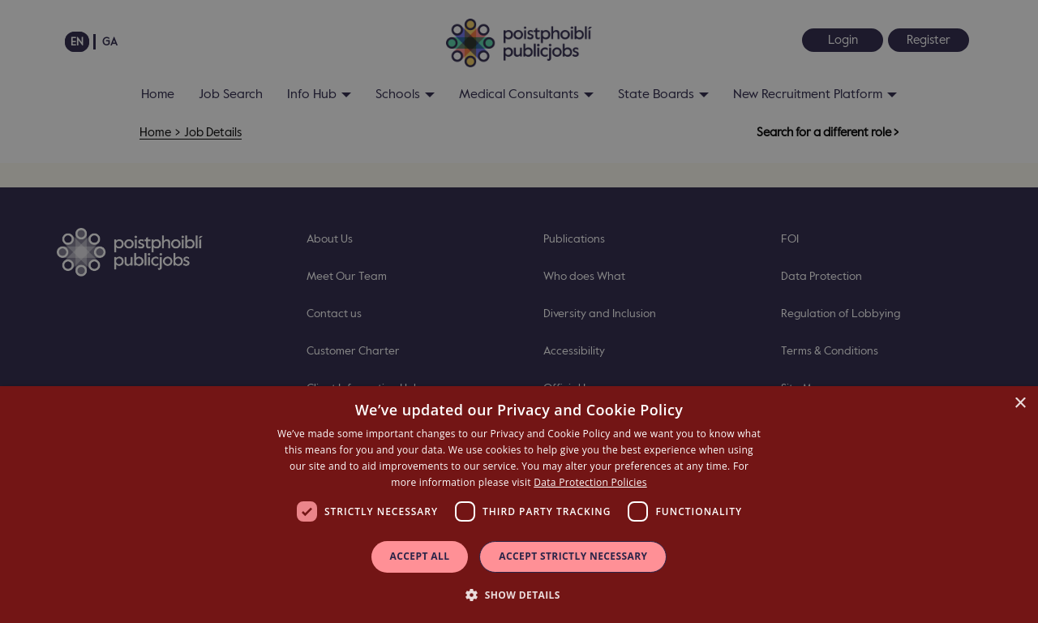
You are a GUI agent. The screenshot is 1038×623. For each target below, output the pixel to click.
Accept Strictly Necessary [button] (573, 556)
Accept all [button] (420, 556)
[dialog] (519, 504)
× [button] (1020, 403)
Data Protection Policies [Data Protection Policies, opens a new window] (590, 482)
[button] (519, 594)
